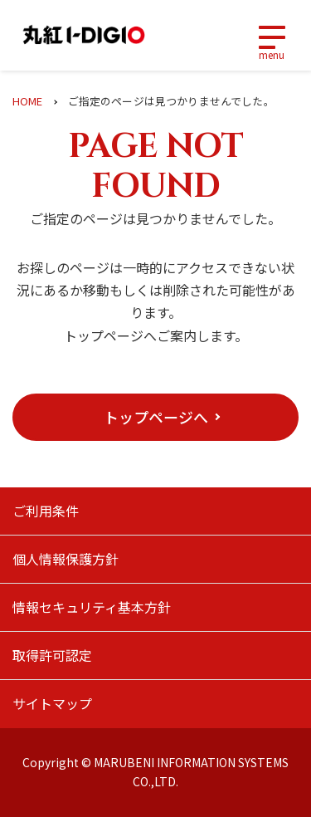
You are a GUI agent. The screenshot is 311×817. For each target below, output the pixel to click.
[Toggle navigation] (271, 35)
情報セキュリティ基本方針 (91, 607)
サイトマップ (52, 703)
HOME (27, 101)
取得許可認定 (52, 655)
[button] (155, 417)
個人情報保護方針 (65, 559)
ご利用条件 (45, 511)
